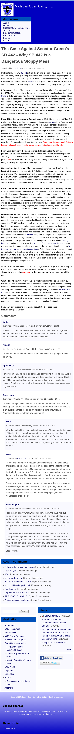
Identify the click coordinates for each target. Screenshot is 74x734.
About (6, 23)
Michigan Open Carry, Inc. (34, 6)
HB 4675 (62, 289)
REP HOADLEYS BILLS (16, 596)
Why (8, 422)
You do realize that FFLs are (18, 582)
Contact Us (8, 40)
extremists (28, 235)
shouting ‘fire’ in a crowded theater (48, 243)
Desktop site (10, 728)
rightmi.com (24, 714)
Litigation (9, 670)
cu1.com (37, 714)
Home (6, 25)
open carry (8, 366)
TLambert (17, 68)
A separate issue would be (17, 600)
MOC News (10, 667)
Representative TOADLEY (17, 593)
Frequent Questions (12, 33)
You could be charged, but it (17, 585)
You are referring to (13, 578)
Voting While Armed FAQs (54, 642)
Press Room (9, 35)
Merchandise (10, 632)
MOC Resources (12, 629)
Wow (8, 454)
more (69, 649)
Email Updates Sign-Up (15, 640)
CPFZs (30, 81)
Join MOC (7, 30)
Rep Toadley (10, 589)
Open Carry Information (15, 643)
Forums (6, 38)
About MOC (10, 625)
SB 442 (24, 73)
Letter (6, 322)
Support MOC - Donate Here (16, 28)
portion (52, 122)
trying (3, 96)
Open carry (8, 395)
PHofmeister (22, 458)
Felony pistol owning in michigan (20, 567)
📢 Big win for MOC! (51, 616)
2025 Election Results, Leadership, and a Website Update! (54, 622)
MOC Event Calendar (14, 636)
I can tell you (12, 505)
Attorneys (9, 688)
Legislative (9, 674)
